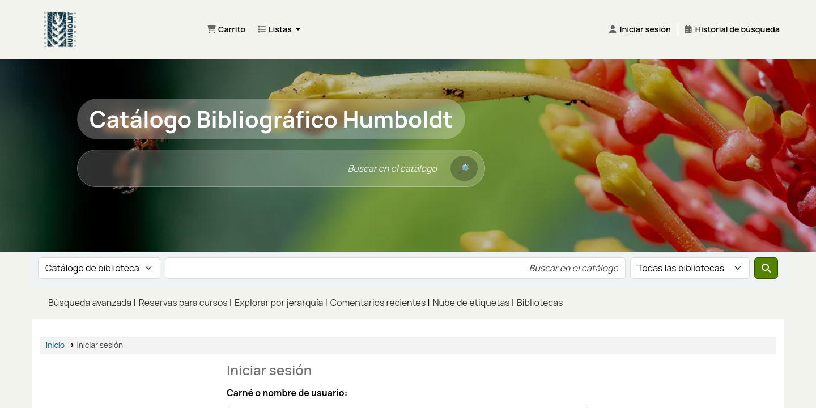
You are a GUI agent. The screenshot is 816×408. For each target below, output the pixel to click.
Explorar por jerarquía (279, 302)
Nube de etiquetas (471, 302)
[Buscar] (464, 168)
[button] (226, 29)
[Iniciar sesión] (639, 29)
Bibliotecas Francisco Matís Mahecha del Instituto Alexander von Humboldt (114, 22)
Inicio (55, 345)
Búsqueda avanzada (89, 302)
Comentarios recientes (378, 302)
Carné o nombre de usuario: (287, 392)
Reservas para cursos (183, 302)
